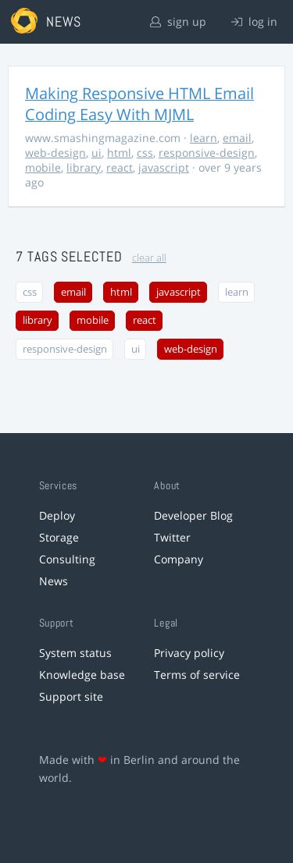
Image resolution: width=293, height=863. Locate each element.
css (145, 152)
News (53, 581)
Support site (71, 696)
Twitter (172, 537)
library (83, 167)
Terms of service (197, 674)
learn (203, 137)
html (119, 152)
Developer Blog (193, 515)
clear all (149, 258)
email (237, 137)
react (119, 167)
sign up (178, 21)
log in (254, 21)
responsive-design (207, 152)
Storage (59, 537)
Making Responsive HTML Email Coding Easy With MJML (139, 104)
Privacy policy (189, 652)
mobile (43, 167)
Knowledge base (82, 674)
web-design (55, 152)
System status (75, 652)
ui (96, 152)
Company (178, 559)
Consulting (67, 559)
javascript (163, 167)
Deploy (57, 515)
